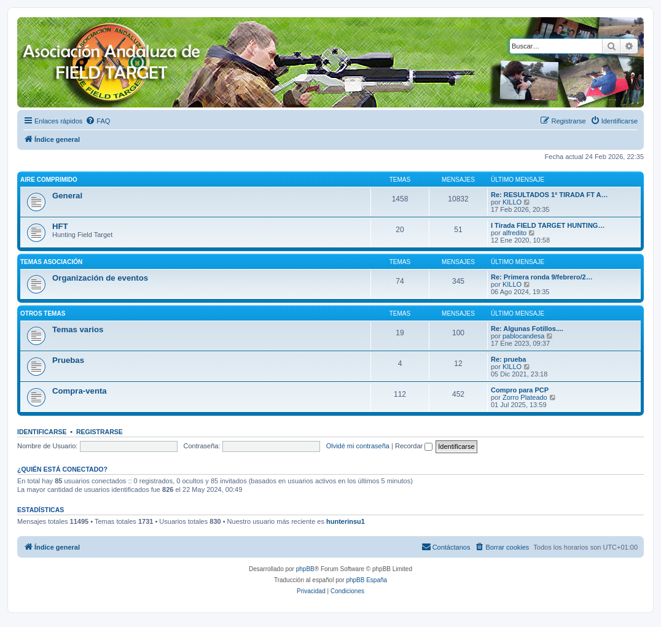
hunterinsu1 (345, 521)
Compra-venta (79, 390)
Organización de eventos (100, 277)
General (67, 195)
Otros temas (42, 313)
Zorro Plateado (525, 397)
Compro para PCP (520, 390)
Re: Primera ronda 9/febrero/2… (542, 277)
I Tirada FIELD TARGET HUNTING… (547, 225)
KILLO (512, 202)
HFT (60, 226)
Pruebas (68, 360)
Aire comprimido (48, 179)
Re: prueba (508, 359)
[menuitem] (97, 121)
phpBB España (366, 580)
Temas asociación (51, 262)
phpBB (305, 569)
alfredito (514, 232)
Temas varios (77, 329)
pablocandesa (524, 336)
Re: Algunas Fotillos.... (527, 328)
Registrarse (99, 431)
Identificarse (42, 431)
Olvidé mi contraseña (357, 446)
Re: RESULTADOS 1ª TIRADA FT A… (549, 194)
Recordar (413, 446)
